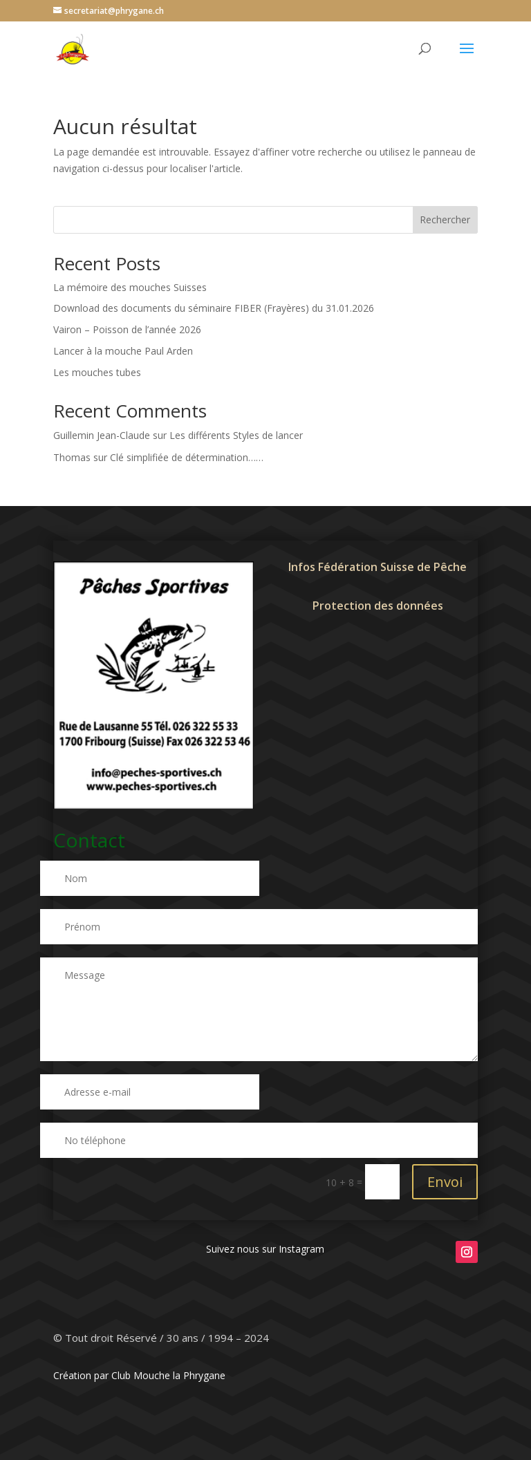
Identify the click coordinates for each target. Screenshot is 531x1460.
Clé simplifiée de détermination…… (186, 457)
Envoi (445, 1181)
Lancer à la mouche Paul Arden (123, 350)
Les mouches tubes (97, 372)
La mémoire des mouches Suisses (130, 287)
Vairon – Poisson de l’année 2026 (127, 329)
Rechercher (445, 219)
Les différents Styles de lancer (236, 435)
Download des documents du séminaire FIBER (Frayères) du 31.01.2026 (213, 308)
